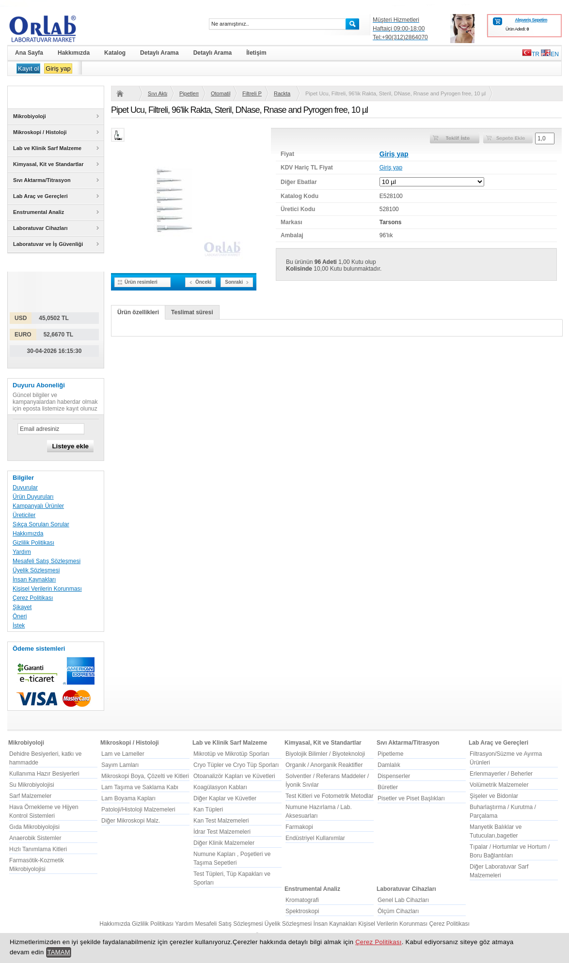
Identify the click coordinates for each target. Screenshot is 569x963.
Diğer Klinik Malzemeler (223, 843)
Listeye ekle (70, 446)
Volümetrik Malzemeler (499, 784)
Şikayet (22, 607)
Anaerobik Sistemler (35, 838)
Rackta (282, 93)
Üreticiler (24, 515)
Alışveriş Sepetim (531, 19)
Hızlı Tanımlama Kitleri (38, 849)
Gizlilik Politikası (33, 542)
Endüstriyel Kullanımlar (315, 838)
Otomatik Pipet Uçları (220, 93)
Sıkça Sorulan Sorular (41, 524)
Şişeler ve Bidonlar (494, 796)
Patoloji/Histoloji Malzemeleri (138, 809)
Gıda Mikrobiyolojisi (34, 827)
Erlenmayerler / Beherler (501, 773)
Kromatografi (302, 900)
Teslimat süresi (192, 312)
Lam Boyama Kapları (128, 798)
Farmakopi (299, 827)
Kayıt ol (28, 68)
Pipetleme (189, 93)
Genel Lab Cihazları (403, 900)
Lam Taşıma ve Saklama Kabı (139, 787)
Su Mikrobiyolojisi (31, 784)
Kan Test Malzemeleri (221, 820)
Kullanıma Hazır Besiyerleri (44, 773)
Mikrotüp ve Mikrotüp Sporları (231, 753)
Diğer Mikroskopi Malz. (130, 820)
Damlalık (389, 765)
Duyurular (25, 487)
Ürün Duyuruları (33, 496)
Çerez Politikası (33, 598)
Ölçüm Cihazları (398, 911)
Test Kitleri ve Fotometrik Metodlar (329, 796)
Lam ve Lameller (122, 753)
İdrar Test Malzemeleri (222, 831)
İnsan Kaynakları (34, 579)
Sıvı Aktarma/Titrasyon (157, 93)
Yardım (22, 552)
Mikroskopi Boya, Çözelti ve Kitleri (145, 776)
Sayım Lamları (120, 765)
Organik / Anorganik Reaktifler (324, 765)
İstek (19, 625)
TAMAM (58, 952)
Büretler (388, 787)
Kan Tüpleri (208, 809)
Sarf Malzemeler (30, 796)
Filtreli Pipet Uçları (252, 93)
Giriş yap (58, 68)
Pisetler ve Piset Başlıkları (411, 798)
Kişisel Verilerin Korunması (47, 588)
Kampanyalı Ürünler (38, 506)
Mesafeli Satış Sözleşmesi (46, 561)
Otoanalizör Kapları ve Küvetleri (234, 776)
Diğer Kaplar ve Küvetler (224, 798)
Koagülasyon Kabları (220, 787)
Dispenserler (394, 776)
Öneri (20, 616)
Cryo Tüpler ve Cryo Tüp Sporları (236, 765)
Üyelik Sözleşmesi (36, 570)
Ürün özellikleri (138, 312)
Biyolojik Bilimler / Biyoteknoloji (325, 753)
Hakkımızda (28, 533)
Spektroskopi (302, 911)
